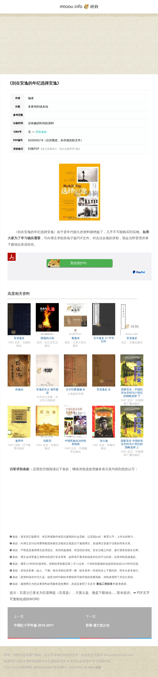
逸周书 (19, 441)
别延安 (47, 441)
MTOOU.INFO (43, 667)
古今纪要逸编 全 (75, 389)
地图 (98, 667)
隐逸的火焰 (47, 338)
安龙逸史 (19, 338)
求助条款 (41, 132)
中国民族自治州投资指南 (75, 442)
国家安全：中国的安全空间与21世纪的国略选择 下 (132, 392)
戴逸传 (76, 338)
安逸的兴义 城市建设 (47, 390)
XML (91, 667)
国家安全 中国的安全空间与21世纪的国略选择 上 (132, 444)
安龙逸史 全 (104, 389)
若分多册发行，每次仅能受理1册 (60, 149)
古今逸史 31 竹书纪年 (103, 339)
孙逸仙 (19, 389)
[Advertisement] (79, 45)
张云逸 (104, 441)
